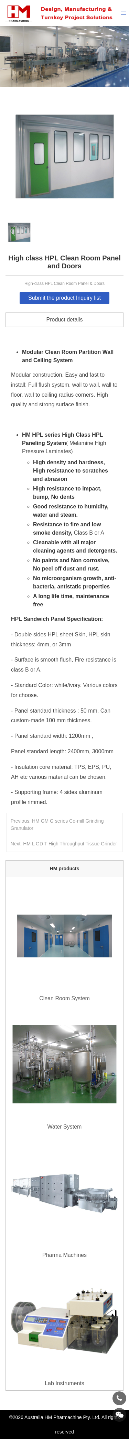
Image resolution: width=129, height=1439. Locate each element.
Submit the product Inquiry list (64, 298)
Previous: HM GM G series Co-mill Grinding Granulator (57, 824)
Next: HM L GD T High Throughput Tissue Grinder (64, 843)
